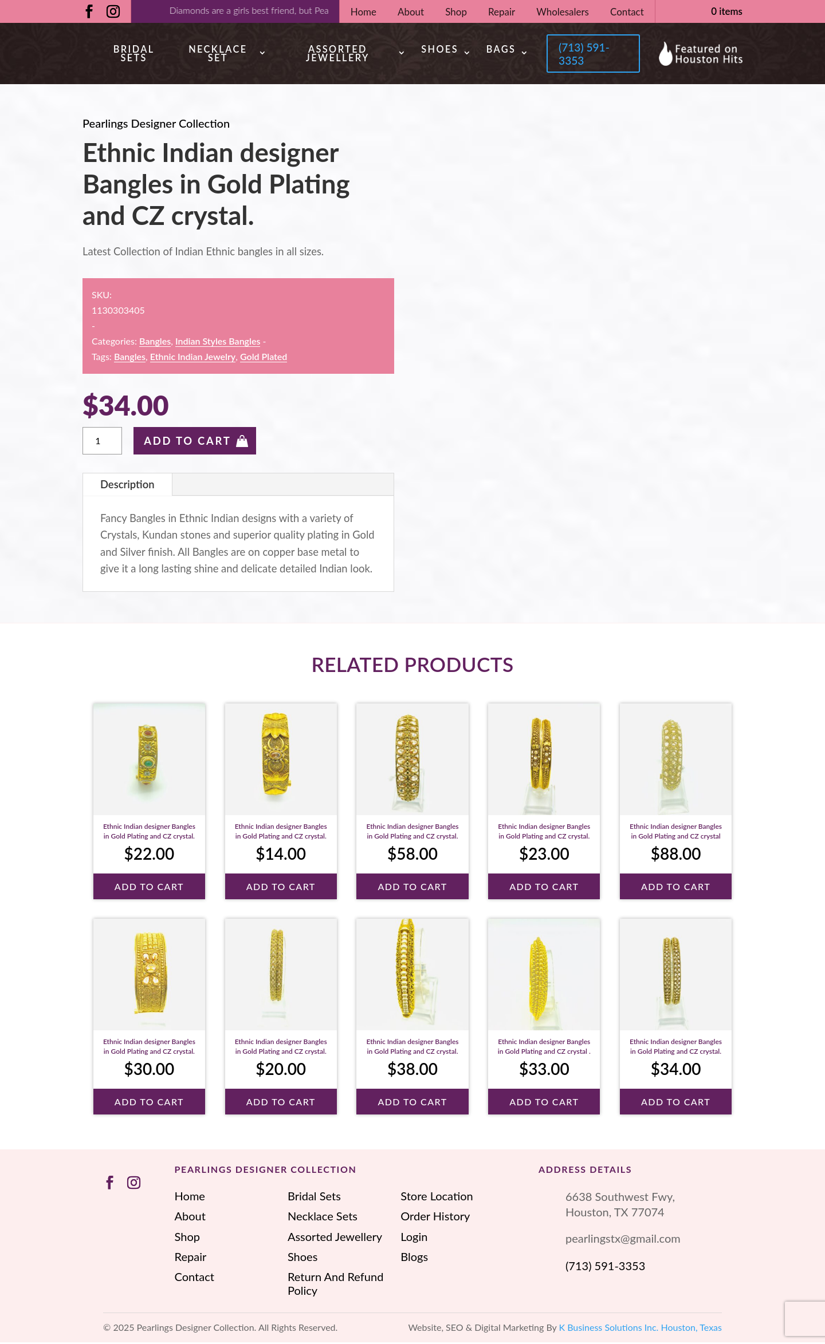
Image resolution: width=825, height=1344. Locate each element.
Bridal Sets (133, 54)
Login (413, 1237)
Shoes (436, 50)
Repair (501, 12)
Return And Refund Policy (335, 1285)
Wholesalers (562, 12)
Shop (456, 12)
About (411, 12)
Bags (498, 50)
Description (127, 485)
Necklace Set (216, 54)
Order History (435, 1217)
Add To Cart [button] (149, 887)
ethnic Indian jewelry (192, 358)
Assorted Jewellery (335, 54)
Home (363, 12)
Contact (627, 12)
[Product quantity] (102, 442)
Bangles (155, 342)
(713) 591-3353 (583, 54)
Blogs (414, 1258)
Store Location (436, 1197)
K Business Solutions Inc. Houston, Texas (640, 1328)
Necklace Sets (323, 1217)
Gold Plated (263, 358)
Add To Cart (187, 442)
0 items (726, 11)
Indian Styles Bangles (217, 342)
